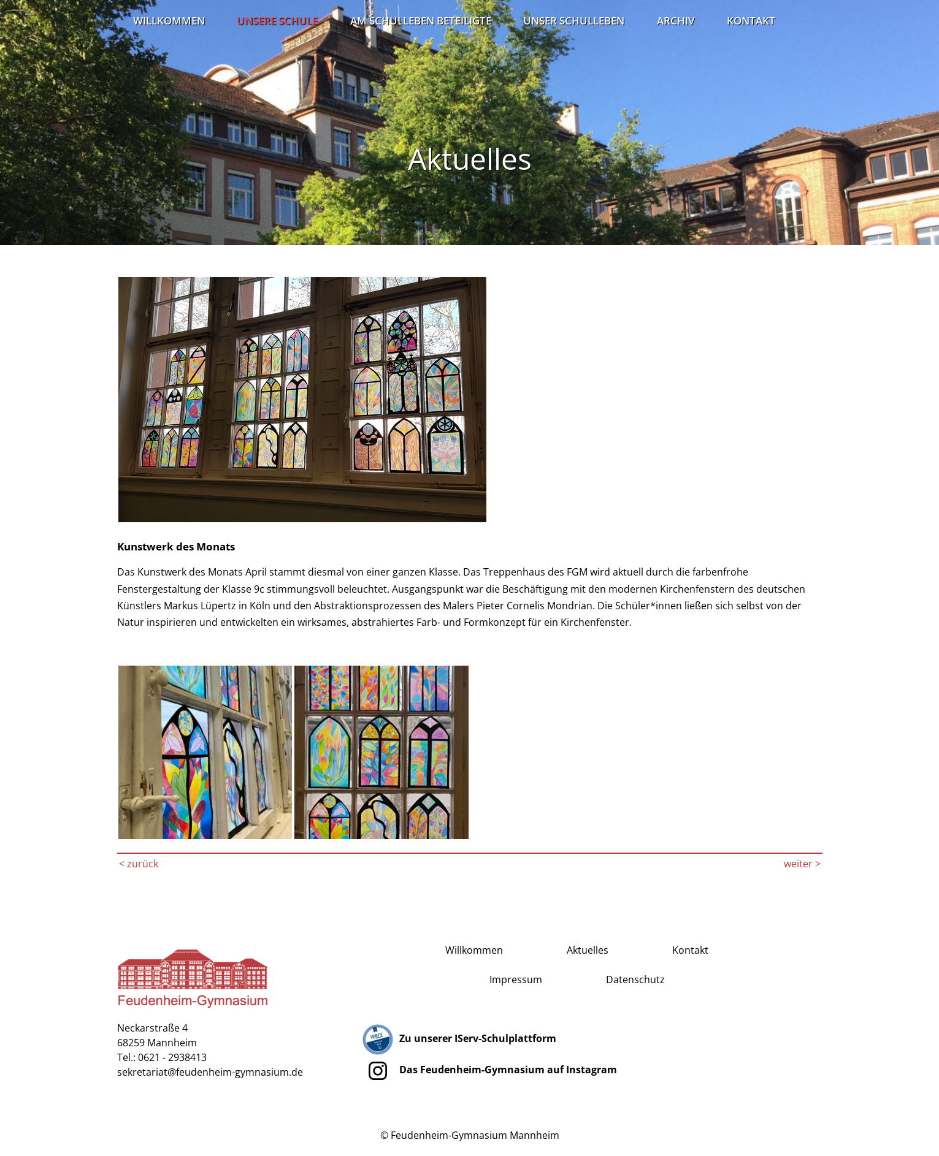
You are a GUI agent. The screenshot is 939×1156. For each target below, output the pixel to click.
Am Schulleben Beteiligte (420, 20)
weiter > (802, 863)
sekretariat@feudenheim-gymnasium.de (210, 1072)
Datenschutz (635, 979)
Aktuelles (587, 950)
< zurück (138, 863)
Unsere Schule (277, 20)
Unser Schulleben (573, 20)
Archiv (676, 20)
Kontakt (751, 20)
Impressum (515, 979)
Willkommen (169, 20)
